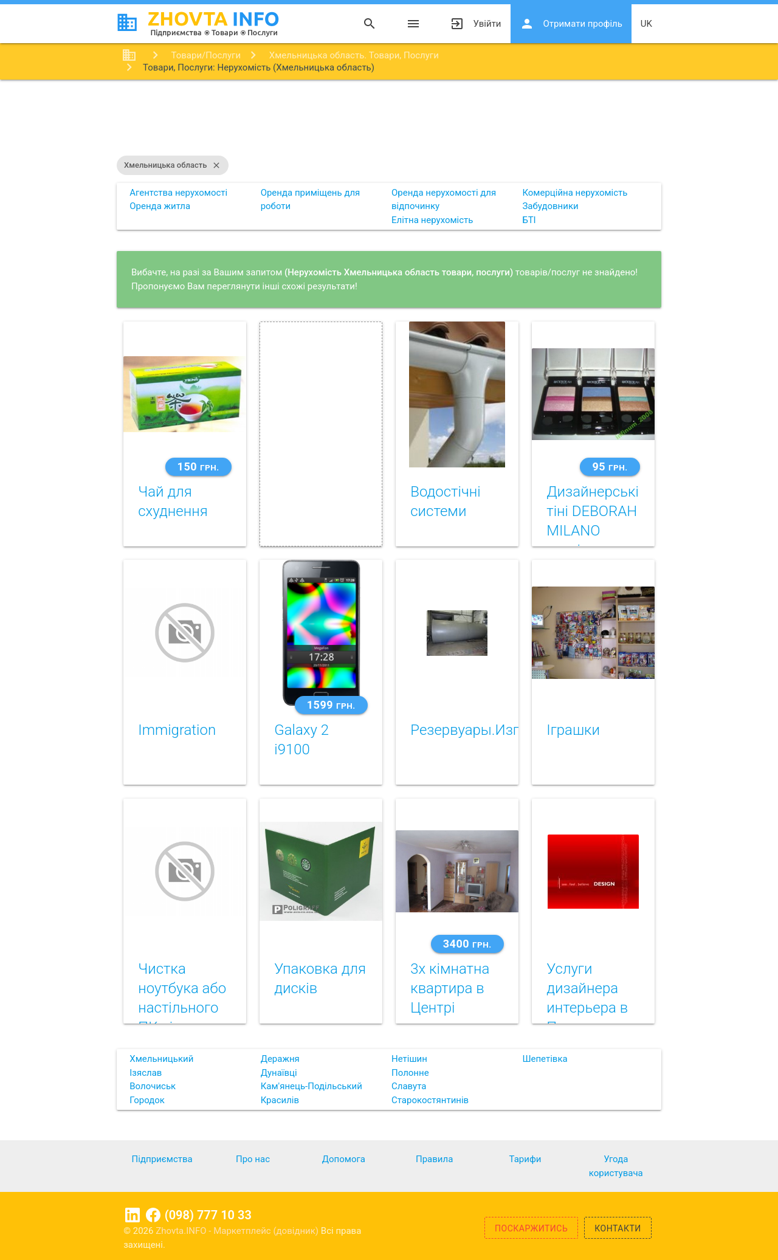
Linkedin (132, 1215)
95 (609, 466)
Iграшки (573, 729)
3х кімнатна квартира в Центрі (449, 988)
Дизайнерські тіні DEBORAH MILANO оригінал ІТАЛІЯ (592, 530)
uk (646, 23)
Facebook (153, 1215)
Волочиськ (152, 1086)
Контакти (617, 1228)
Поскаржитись (531, 1228)
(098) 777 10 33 (208, 1215)
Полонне (410, 1072)
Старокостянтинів (430, 1100)
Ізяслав (145, 1072)
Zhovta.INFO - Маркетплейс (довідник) (238, 1230)
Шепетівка (544, 1058)
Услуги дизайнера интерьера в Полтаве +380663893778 (599, 1007)
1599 (331, 704)
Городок (147, 1100)
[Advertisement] (389, 119)
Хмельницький (161, 1058)
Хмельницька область (172, 165)
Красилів (280, 1100)
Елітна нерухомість (432, 220)
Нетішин (409, 1058)
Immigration (177, 729)
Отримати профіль (571, 23)
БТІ (528, 220)
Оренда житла (159, 206)
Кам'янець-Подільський (311, 1086)
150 (198, 466)
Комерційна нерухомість (574, 192)
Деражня (280, 1058)
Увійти (475, 23)
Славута (408, 1086)
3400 (467, 943)
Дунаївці (279, 1072)
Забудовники (550, 206)
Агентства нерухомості (178, 192)
